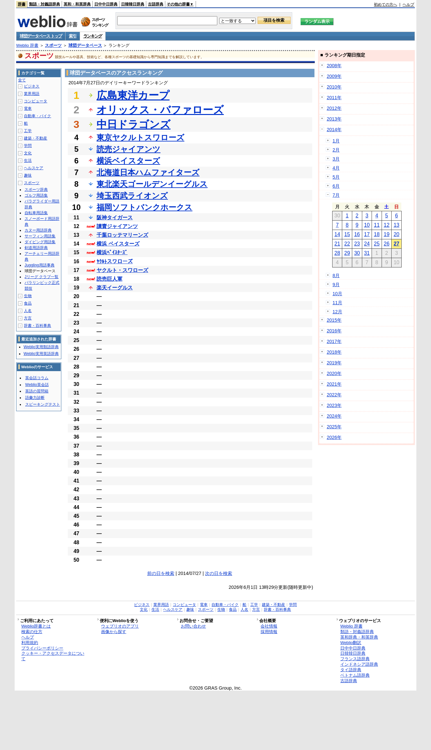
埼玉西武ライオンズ (132, 195)
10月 (337, 293)
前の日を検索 (160, 573)
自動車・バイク (37, 116)
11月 (337, 302)
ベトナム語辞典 (355, 675)
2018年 (334, 352)
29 (347, 253)
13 (396, 225)
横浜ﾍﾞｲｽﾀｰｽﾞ (112, 252)
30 (357, 253)
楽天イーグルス (115, 287)
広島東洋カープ (133, 95)
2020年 (334, 373)
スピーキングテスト (42, 404)
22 (347, 243)
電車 (28, 108)
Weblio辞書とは (36, 626)
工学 (28, 131)
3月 (336, 158)
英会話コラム (36, 378)
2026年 (334, 437)
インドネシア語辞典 (359, 664)
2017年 (334, 341)
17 (367, 234)
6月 (336, 186)
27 (396, 243)
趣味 (28, 175)
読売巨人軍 (109, 279)
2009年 (334, 76)
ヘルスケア (33, 168)
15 (347, 234)
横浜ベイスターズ (128, 160)
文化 (28, 153)
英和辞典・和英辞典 (359, 637)
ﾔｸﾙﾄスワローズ (115, 261)
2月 (336, 149)
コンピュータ (35, 101)
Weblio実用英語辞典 (41, 353)
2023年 (334, 405)
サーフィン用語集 (40, 236)
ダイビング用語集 (40, 242)
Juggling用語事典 (40, 265)
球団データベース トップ (41, 36)
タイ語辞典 (350, 669)
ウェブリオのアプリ (120, 626)
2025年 (334, 426)
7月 (336, 195)
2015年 (334, 320)
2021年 (334, 384)
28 (337, 253)
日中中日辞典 (106, 4)
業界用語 (31, 93)
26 (387, 243)
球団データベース (85, 45)
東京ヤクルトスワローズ (140, 137)
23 (357, 243)
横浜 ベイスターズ (118, 243)
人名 (28, 310)
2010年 (334, 86)
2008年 (334, 65)
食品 (28, 303)
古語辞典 (155, 4)
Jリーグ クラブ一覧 (41, 277)
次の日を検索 (218, 573)
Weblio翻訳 (350, 642)
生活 (28, 160)
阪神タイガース (115, 217)
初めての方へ (385, 4)
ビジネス (31, 86)
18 (377, 234)
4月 (336, 168)
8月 (336, 275)
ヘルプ (408, 4)
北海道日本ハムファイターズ (148, 172)
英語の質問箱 (36, 391)
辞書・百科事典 (37, 325)
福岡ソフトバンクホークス (144, 207)
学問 (28, 145)
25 (377, 243)
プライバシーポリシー (42, 648)
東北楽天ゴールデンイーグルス (152, 184)
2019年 (334, 362)
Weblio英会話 (36, 384)
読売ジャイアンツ (128, 149)
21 (337, 243)
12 (387, 225)
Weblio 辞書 (27, 45)
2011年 (334, 97)
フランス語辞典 (355, 658)
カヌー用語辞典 (38, 230)
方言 (28, 318)
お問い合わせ (193, 626)
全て (22, 80)
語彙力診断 (35, 397)
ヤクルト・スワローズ (122, 270)
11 (377, 225)
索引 (72, 36)
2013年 (334, 118)
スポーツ (53, 45)
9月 (336, 284)
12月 (337, 311)
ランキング (92, 36)
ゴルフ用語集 (36, 195)
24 (367, 243)
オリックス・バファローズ (160, 110)
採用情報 (269, 631)
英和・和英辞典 (77, 4)
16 (357, 234)
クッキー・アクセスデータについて (52, 656)
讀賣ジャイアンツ (117, 226)
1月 (336, 140)
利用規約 (29, 642)
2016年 (334, 330)
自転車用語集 (36, 213)
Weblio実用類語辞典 (41, 347)
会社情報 (269, 626)
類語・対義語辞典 (44, 4)
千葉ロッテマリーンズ (122, 235)
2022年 (334, 394)
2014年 (334, 129)
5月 (336, 177)
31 (367, 253)
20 (396, 234)
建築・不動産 (35, 138)
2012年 (334, 108)
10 (367, 225)
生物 (28, 296)
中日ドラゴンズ (133, 124)
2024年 (334, 416)
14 (337, 234)
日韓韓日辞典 (132, 4)
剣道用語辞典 (36, 247)
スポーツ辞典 (36, 189)
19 (387, 234)
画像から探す (113, 631)
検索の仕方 (31, 631)
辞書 (22, 4)
